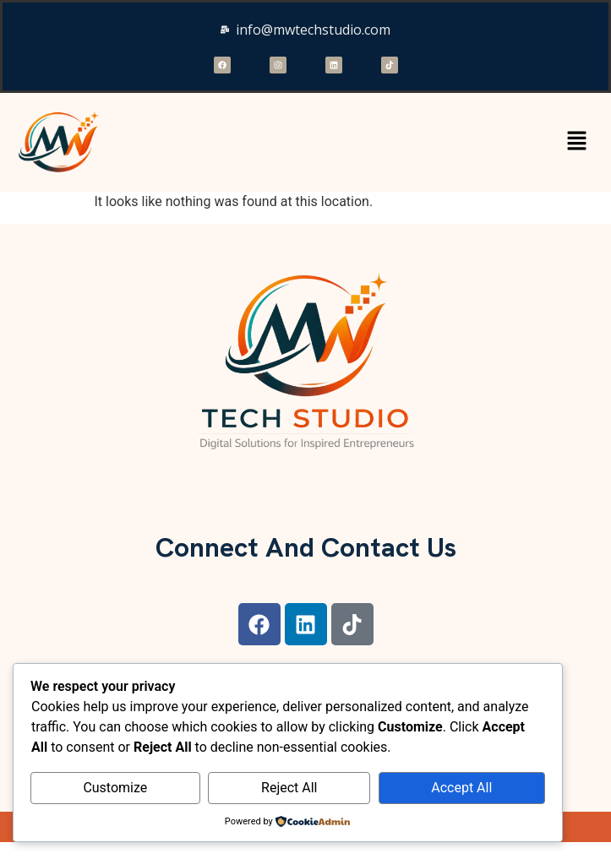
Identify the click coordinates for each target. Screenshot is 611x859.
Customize (115, 788)
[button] (577, 141)
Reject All (289, 788)
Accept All (461, 788)
